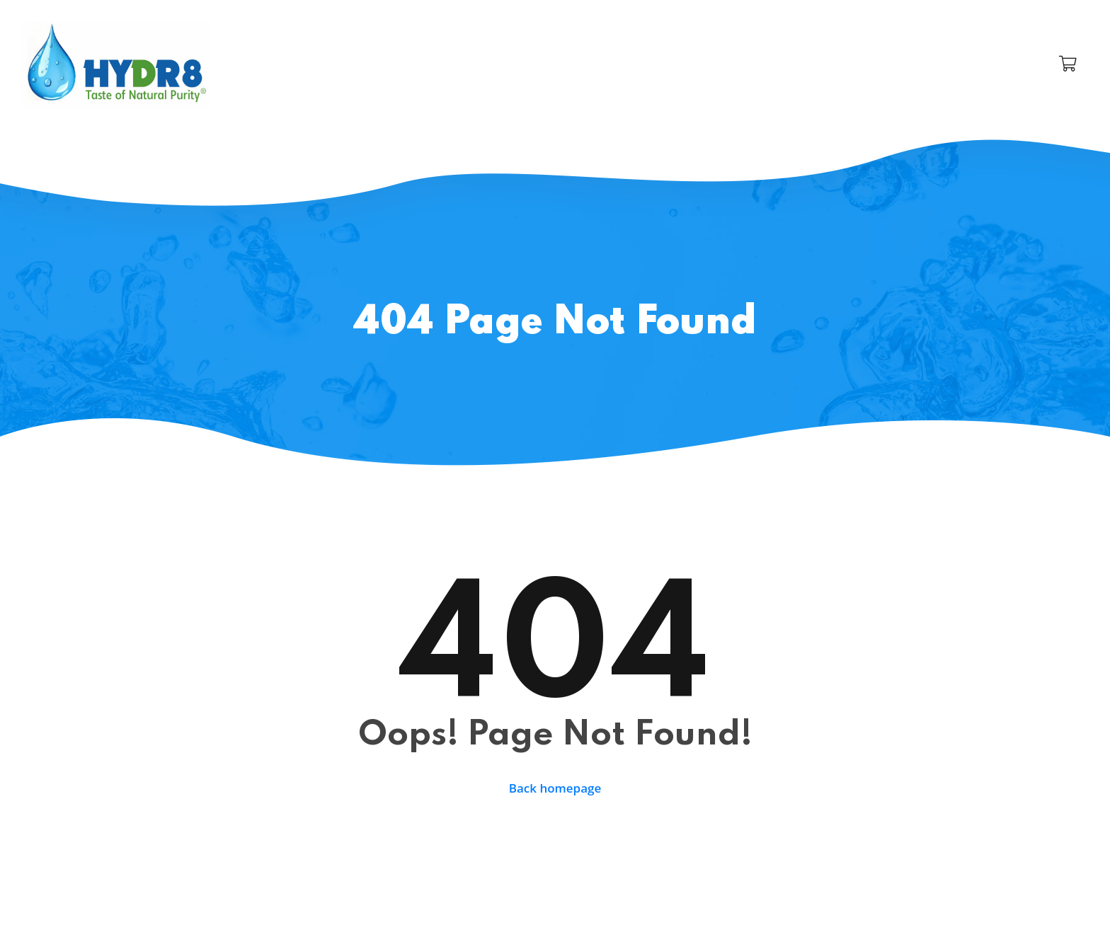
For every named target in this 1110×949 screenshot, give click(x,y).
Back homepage (555, 788)
